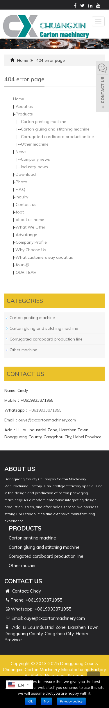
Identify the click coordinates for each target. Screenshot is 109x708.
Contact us (26, 204)
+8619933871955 (45, 410)
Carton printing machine (43, 121)
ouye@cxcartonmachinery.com (47, 420)
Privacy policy (71, 701)
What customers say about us (44, 257)
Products (24, 114)
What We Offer (30, 227)
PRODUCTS (25, 528)
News (21, 151)
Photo (21, 181)
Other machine (35, 144)
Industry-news (34, 166)
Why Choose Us (30, 249)
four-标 (22, 264)
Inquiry (22, 197)
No (46, 701)
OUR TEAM (26, 272)
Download (26, 174)
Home (22, 60)
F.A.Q (20, 189)
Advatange (26, 234)
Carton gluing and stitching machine (55, 129)
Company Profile (31, 242)
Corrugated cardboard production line (57, 136)
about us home (30, 219)
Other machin (22, 565)
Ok (30, 701)
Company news (35, 159)
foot (20, 212)
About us (24, 106)
